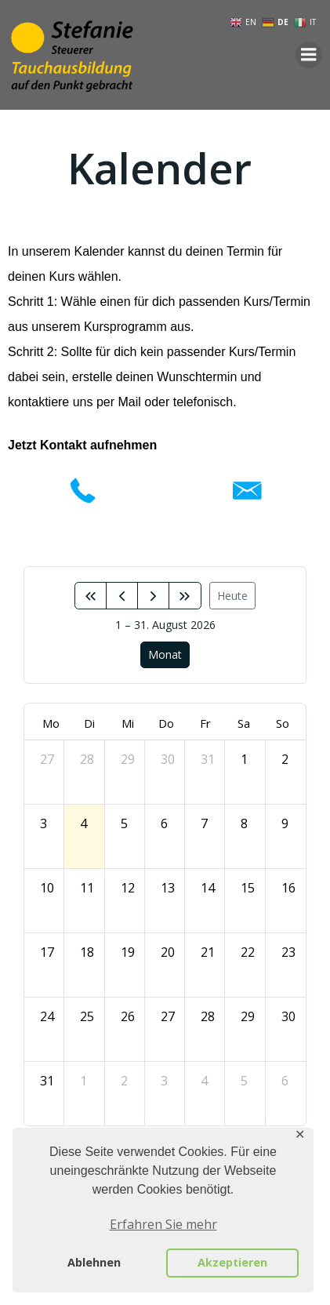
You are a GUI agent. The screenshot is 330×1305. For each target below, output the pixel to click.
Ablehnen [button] (94, 1262)
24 (47, 1016)
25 (87, 1016)
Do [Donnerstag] (166, 723)
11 (87, 887)
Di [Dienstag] (89, 723)
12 (128, 887)
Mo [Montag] (51, 723)
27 (47, 759)
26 (128, 1016)
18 (87, 952)
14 (208, 887)
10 (47, 887)
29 (128, 759)
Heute (232, 595)
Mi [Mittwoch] (127, 723)
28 (87, 759)
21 (208, 952)
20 (168, 952)
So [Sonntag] (282, 723)
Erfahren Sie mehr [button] (163, 1224)
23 (288, 952)
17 (47, 952)
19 (128, 952)
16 (288, 887)
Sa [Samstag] (244, 723)
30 (168, 759)
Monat (165, 654)
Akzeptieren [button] (232, 1262)
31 (208, 759)
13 (168, 887)
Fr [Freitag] (205, 723)
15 (248, 887)
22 (248, 952)
